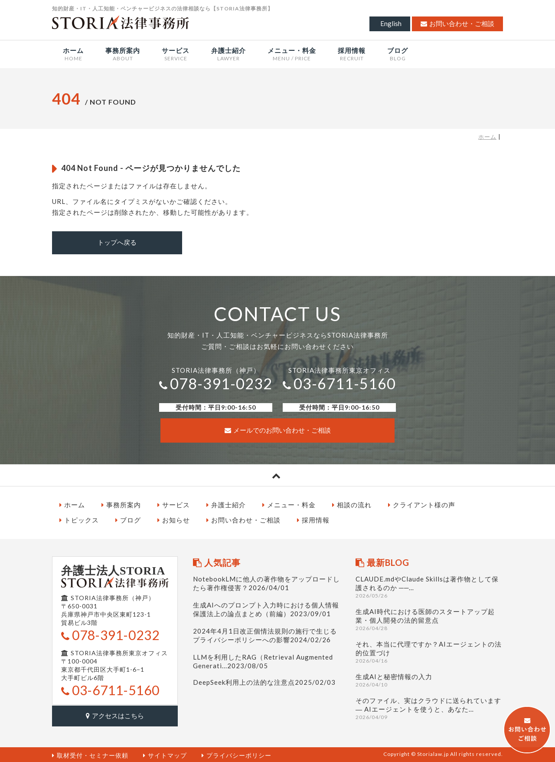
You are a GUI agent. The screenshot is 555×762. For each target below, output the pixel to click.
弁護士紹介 (226, 504)
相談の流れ (352, 504)
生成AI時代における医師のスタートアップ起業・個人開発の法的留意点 (429, 619)
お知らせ (173, 519)
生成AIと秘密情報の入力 (429, 679)
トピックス (79, 519)
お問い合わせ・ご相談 (457, 23)
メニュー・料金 (289, 504)
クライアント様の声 (421, 504)
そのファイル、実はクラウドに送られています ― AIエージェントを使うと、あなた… (429, 707)
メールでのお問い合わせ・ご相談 (278, 430)
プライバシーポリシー (236, 753)
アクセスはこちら (115, 714)
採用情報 (313, 519)
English (391, 23)
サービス (173, 504)
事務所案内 (121, 504)
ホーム (487, 136)
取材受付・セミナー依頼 (90, 753)
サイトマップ (165, 753)
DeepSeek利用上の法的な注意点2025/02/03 (264, 681)
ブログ (128, 519)
